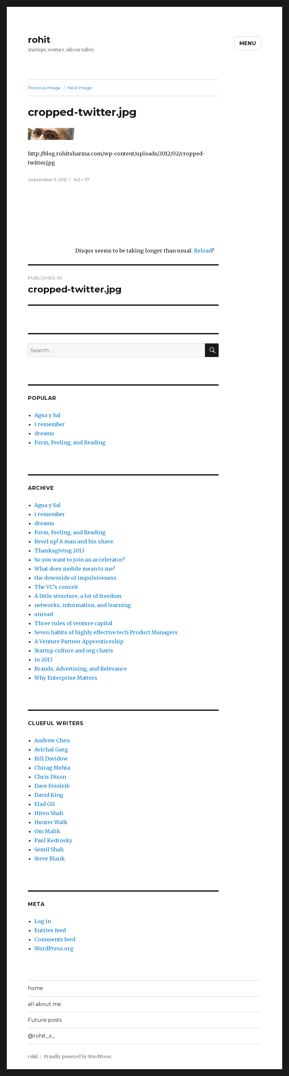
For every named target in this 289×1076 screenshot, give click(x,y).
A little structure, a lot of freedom (77, 596)
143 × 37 (81, 179)
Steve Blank (49, 858)
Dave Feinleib (51, 786)
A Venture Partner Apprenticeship (79, 641)
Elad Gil (44, 804)
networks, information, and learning (82, 605)
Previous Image (44, 87)
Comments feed (54, 939)
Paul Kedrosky (53, 840)
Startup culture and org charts (73, 650)
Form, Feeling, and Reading (69, 442)
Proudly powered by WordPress (77, 1056)
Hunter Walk (50, 822)
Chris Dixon (50, 776)
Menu (247, 43)
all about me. (45, 1004)
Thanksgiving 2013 (59, 550)
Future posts (45, 1020)
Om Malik (47, 831)
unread (43, 614)
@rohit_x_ (41, 1036)
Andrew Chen (52, 740)
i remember (49, 424)
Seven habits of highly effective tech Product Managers (106, 632)
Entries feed (50, 930)
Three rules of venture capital (73, 623)
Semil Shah (49, 849)
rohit (39, 39)
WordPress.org (53, 948)
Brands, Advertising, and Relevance (80, 668)
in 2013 (43, 659)
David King (48, 795)
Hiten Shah (48, 813)
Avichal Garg (51, 749)
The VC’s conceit (56, 587)
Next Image (79, 87)
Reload (202, 250)
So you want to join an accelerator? (79, 559)
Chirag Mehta (52, 767)
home (35, 988)
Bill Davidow (51, 758)
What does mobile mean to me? (74, 568)
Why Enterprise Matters (65, 677)
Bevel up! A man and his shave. (74, 541)
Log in (42, 921)
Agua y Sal (47, 415)
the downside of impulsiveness (75, 578)
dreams (44, 433)
